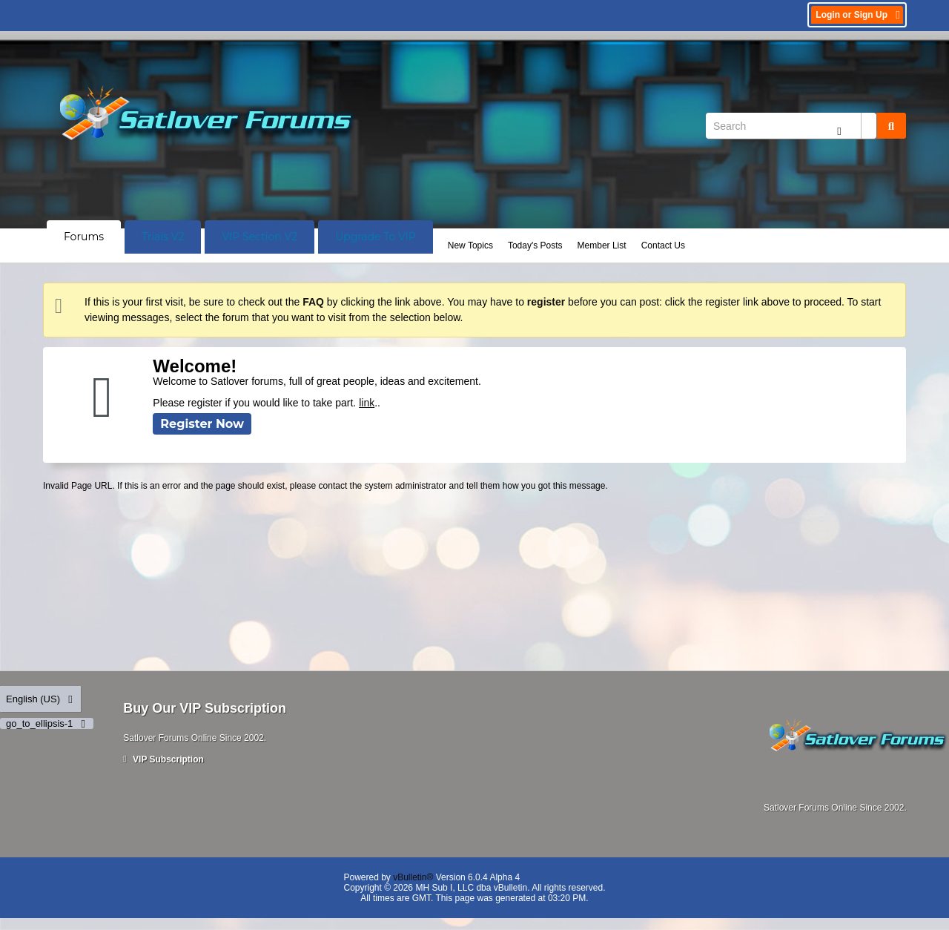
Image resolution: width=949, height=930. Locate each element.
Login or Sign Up (859, 15)
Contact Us (663, 245)
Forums (84, 236)
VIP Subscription (163, 759)
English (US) (40, 699)
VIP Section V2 (259, 236)
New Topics (470, 245)
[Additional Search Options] (839, 131)
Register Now (202, 424)
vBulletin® (413, 877)
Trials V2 (163, 236)
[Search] (791, 126)
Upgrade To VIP (375, 236)
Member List (602, 245)
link (366, 403)
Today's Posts (535, 245)
